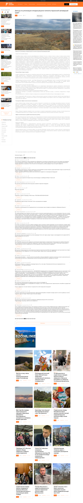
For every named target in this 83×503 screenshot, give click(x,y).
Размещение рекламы (41, 4)
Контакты (49, 4)
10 (32, 157)
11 (34, 157)
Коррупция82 (4, 126)
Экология (4, 141)
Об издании (20, 4)
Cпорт (3, 137)
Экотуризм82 (4, 135)
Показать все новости (6, 113)
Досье (3, 133)
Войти (67, 4)
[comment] (8, 12)
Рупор (54, 4)
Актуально (4, 122)
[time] (2, 12)
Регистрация (73, 4)
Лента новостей (5, 10)
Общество (4, 124)
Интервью (4, 131)
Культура (3, 139)
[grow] (5, 12)
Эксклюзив (4, 130)
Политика (4, 128)
